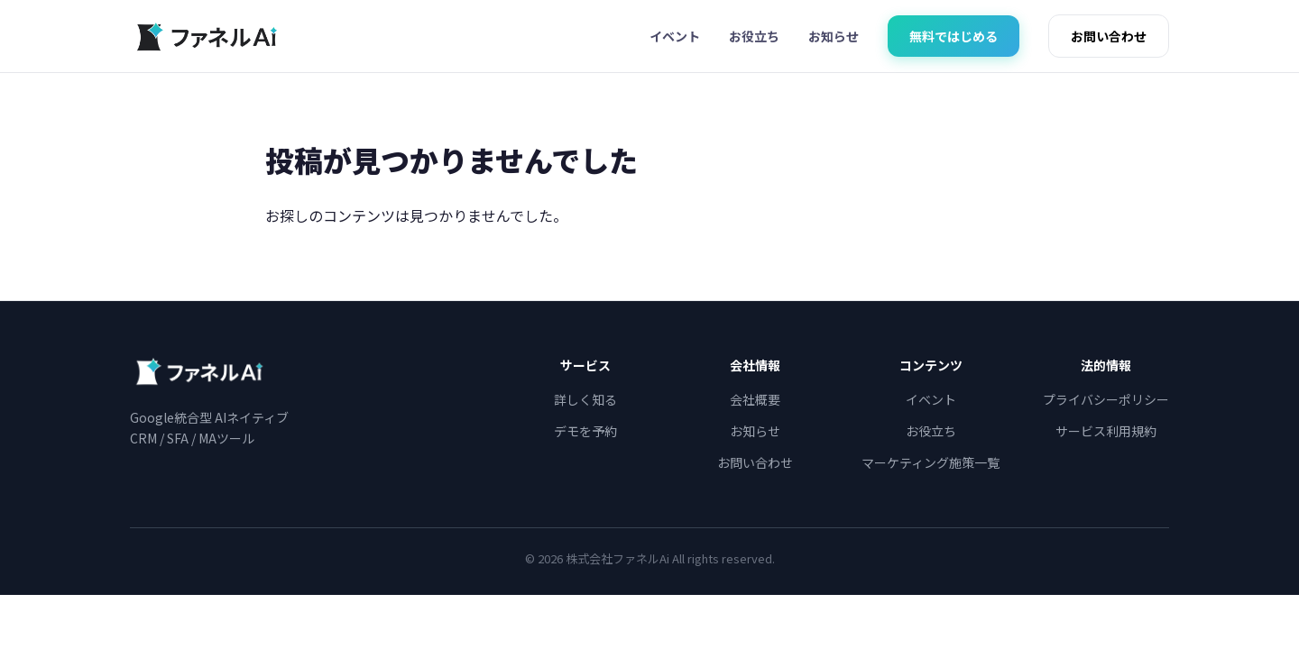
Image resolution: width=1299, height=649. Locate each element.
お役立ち (754, 36)
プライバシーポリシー (1106, 399)
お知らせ (833, 36)
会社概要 (755, 399)
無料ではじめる (953, 36)
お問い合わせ (1109, 36)
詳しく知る (585, 399)
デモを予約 (585, 431)
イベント (675, 36)
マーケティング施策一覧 (930, 462)
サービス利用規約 (1105, 431)
